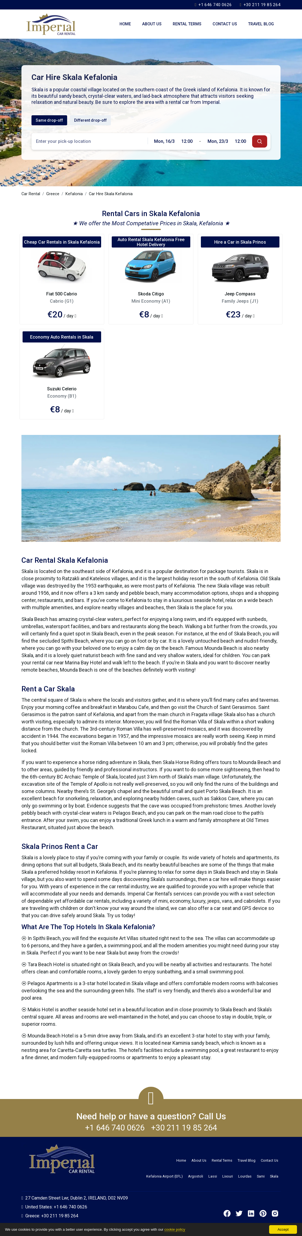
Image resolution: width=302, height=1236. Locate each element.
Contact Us (225, 24)
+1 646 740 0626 (213, 4)
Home (125, 24)
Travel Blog (261, 24)
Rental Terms (187, 24)
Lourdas (245, 1176)
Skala (274, 1176)
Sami (261, 1176)
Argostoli (195, 1176)
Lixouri (227, 1176)
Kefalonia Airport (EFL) (164, 1176)
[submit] (259, 141)
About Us (152, 24)
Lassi (212, 1176)
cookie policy (174, 1229)
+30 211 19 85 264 (260, 4)
